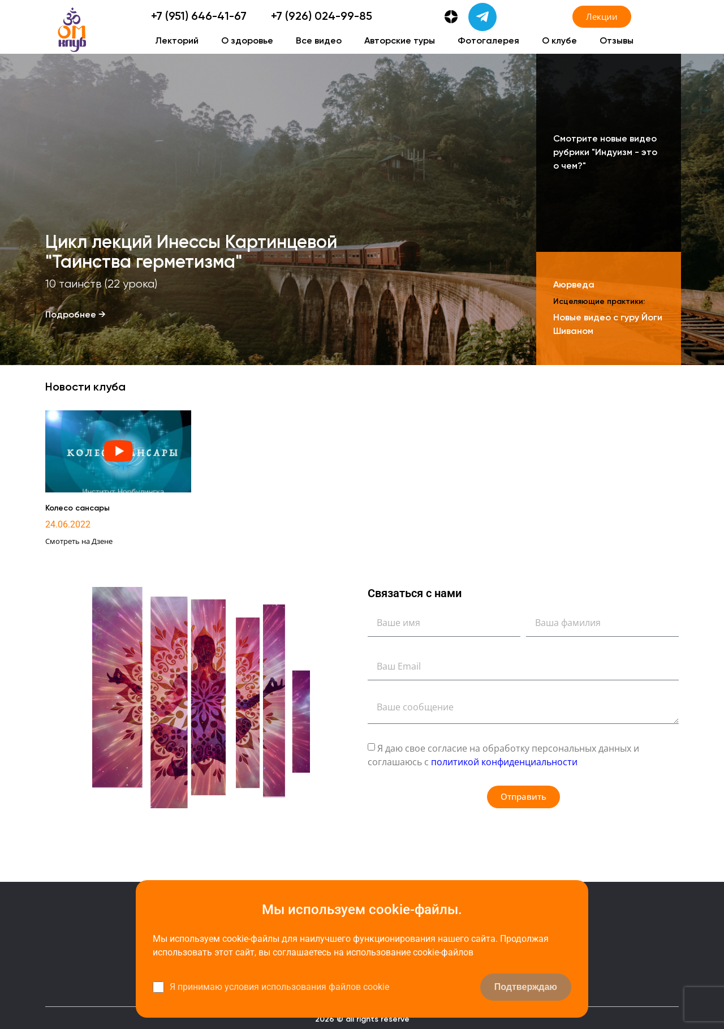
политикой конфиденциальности (504, 761)
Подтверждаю (525, 987)
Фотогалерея (488, 41)
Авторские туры (399, 41)
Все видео (319, 41)
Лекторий (177, 41)
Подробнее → (75, 315)
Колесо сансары (77, 508)
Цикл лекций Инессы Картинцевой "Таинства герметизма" (191, 262)
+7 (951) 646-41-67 (199, 17)
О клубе (559, 41)
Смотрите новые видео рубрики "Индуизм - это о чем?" (605, 153)
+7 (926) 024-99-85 (321, 17)
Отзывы (617, 41)
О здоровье (247, 41)
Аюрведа (573, 285)
